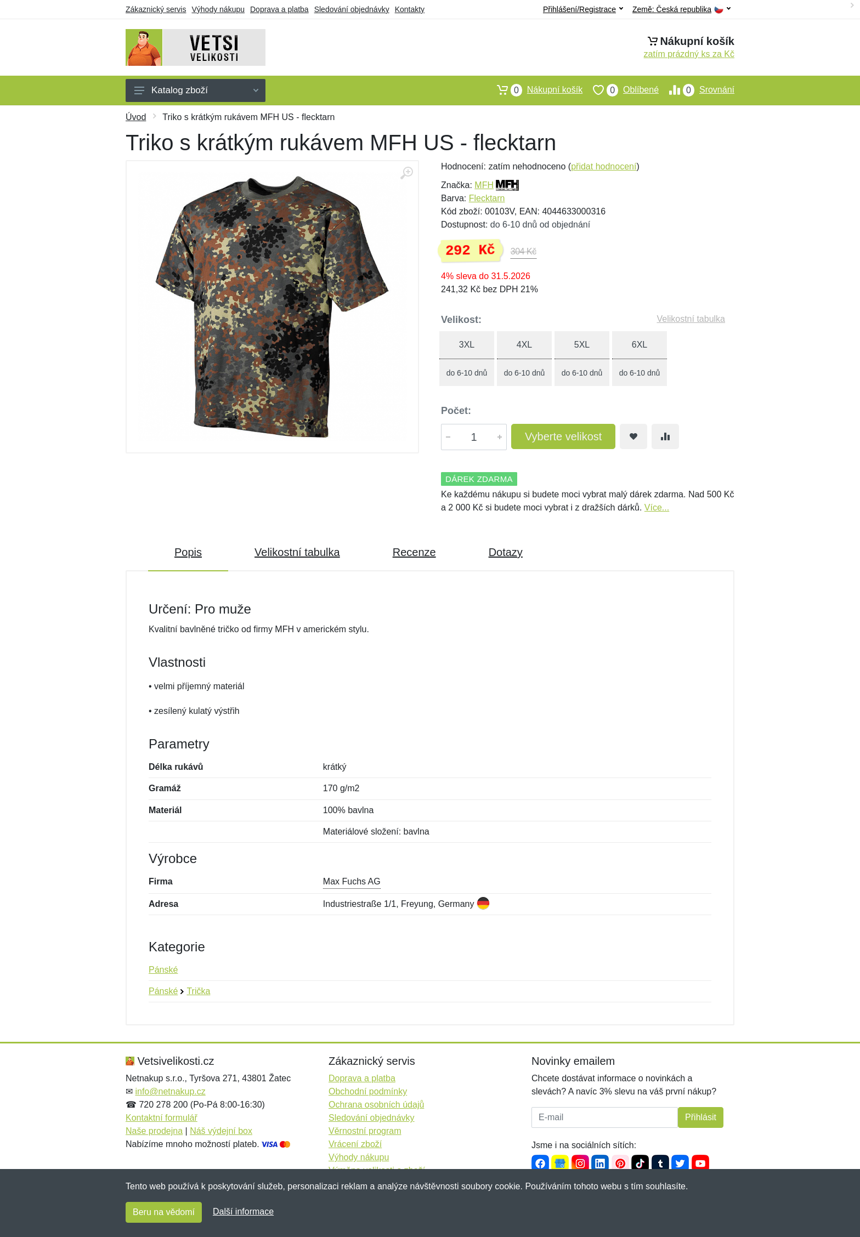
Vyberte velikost (563, 436)
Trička (198, 991)
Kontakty (410, 9)
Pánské (163, 969)
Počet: (456, 410)
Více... (656, 507)
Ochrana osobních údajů (376, 1104)
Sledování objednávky (351, 9)
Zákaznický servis (156, 9)
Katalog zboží (196, 90)
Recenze (414, 552)
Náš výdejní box (221, 1131)
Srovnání (696, 89)
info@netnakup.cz (170, 1091)
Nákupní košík (534, 89)
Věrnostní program (365, 1131)
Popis (188, 552)
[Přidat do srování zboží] (665, 436)
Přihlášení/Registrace (583, 9)
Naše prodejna (154, 1131)
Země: (681, 9)
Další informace (243, 1211)
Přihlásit (700, 1117)
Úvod (136, 117)
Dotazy (506, 552)
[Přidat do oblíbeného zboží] (633, 436)
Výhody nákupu (218, 9)
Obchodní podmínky (368, 1091)
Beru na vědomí (164, 1212)
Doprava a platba (279, 9)
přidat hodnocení (603, 166)
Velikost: (461, 319)
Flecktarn (487, 198)
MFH (484, 185)
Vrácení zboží (355, 1144)
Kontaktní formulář (161, 1117)
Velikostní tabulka (691, 319)
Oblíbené (620, 89)
